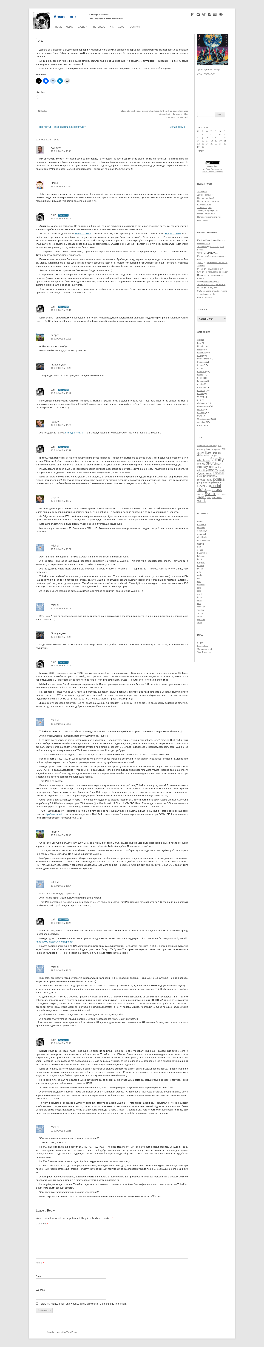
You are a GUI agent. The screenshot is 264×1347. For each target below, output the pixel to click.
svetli (199, 594)
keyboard (164, 111)
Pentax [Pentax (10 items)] (209, 473)
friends (200, 365)
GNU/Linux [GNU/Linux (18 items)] (213, 463)
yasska (200, 610)
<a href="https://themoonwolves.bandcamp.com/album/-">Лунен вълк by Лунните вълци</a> (212, 89)
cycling (200, 349)
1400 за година (204, 207)
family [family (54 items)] (217, 459)
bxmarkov (201, 524)
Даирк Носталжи (205, 195)
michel (200, 569)
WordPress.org (204, 652)
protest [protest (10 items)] (214, 483)
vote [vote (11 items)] (209, 497)
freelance (201, 362)
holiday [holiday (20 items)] (202, 467)
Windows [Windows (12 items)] (217, 497)
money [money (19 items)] (213, 470)
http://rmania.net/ (54, 814)
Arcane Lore (65, 16)
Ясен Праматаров (214, 169)
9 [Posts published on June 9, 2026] (202, 138)
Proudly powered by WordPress (62, 1332)
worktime (201, 422)
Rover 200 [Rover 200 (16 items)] (204, 486)
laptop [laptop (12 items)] (218, 467)
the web (201, 413)
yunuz (200, 616)
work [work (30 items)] (201, 500)
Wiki (111, 27)
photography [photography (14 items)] (204, 479)
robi (199, 591)
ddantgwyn (202, 531)
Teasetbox (202, 247)
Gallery (83, 27)
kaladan (201, 556)
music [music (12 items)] (222, 470)
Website (40, 1290)
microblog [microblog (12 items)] (202, 470)
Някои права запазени (213, 172)
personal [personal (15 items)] (218, 473)
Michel (55, 545)
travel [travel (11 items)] (224, 494)
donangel (201, 534)
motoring (201, 390)
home (199, 378)
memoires (201, 387)
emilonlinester (203, 540)
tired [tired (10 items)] (219, 494)
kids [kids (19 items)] (211, 467)
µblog (69, 27)
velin (199, 600)
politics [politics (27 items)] (219, 479)
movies (200, 393)
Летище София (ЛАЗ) (207, 211)
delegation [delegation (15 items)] (203, 455)
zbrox (199, 623)
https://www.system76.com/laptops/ (54, 941)
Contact (135, 27)
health (200, 375)
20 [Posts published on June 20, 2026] (220, 141)
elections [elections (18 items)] (203, 460)
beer (199, 343)
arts (199, 340)
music (200, 397)
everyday (201, 352)
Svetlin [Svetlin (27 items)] (210, 493)
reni (199, 588)
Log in (200, 643)
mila (199, 572)
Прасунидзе (58, 633)
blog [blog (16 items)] (208, 449)
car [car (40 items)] (223, 448)
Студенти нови (204, 204)
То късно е (202, 192)
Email (40, 1276)
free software (203, 359)
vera (199, 603)
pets (199, 400)
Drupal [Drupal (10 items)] (214, 455)
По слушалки (213, 288)
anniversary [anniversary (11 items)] (211, 445)
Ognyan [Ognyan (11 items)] (201, 473)
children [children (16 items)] (207, 452)
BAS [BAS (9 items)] (219, 445)
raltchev (201, 585)
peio (199, 581)
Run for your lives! (205, 198)
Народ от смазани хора (208, 201)
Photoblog (98, 27)
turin (53, 214)
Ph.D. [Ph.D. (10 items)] (199, 476)
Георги (55, 334)
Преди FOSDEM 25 (206, 214)
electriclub (201, 537)
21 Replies (42, 111)
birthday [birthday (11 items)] (201, 449)
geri (199, 547)
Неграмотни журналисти (208, 217)
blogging (201, 346)
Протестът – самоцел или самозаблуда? (61, 126)
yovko (200, 613)
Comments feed (204, 649)
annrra (200, 521)
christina (201, 528)
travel (199, 416)
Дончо (200, 262)
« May (200, 150)
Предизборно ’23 (215, 269)
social (200, 409)
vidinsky (201, 607)
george (200, 543)
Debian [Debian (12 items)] (217, 452)
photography (203, 406)
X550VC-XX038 (173, 233)
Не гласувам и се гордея (216, 272)
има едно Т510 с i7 (75, 432)
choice (136, 111)
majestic (201, 562)
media (200, 384)
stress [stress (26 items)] (217, 490)
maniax (200, 566)
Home (58, 27)
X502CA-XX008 (83, 233)
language (201, 381)
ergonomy (144, 111)
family (200, 356)
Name (40, 1262)
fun (198, 368)
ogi (198, 578)
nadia (199, 575)
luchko (200, 559)
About (122, 27)
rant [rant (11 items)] (220, 483)
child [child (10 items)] (199, 453)
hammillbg (202, 553)
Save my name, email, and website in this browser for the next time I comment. (84, 1303)
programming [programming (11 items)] (204, 483)
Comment (42, 1223)
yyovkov (201, 619)
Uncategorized (204, 419)
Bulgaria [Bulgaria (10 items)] (216, 449)
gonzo (200, 550)
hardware (155, 111)
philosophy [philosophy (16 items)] (210, 475)
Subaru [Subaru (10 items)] (200, 494)
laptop (172, 111)
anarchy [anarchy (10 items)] (201, 445)
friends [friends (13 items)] (201, 463)
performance (182, 111)
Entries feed (202, 646)
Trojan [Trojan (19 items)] (201, 497)
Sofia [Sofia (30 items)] (201, 489)
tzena (199, 597)
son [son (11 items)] (209, 490)
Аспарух (56, 147)
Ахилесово (202, 220)
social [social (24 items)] (216, 486)
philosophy (202, 403)
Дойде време (179, 126)
